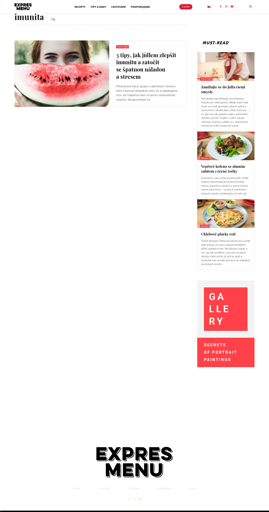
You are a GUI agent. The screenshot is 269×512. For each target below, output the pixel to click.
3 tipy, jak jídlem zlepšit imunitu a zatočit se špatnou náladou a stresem (146, 65)
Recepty (206, 158)
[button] (250, 7)
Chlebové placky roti (218, 234)
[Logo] (23, 6)
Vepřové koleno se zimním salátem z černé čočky (223, 168)
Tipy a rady (122, 46)
